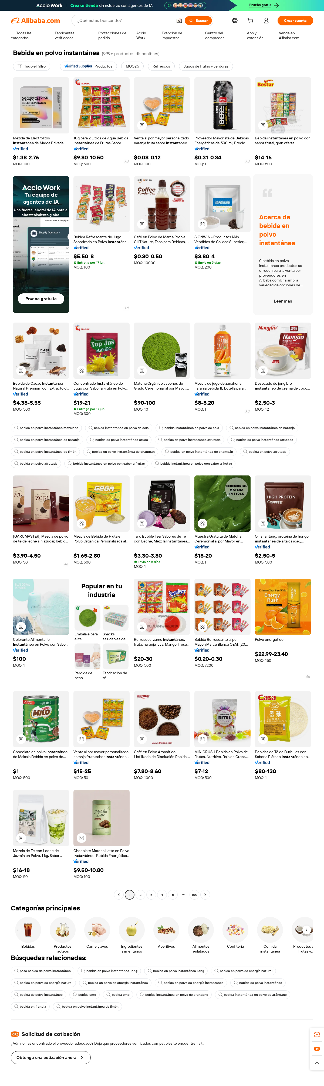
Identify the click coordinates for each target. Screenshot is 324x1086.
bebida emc (84, 995)
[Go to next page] (205, 895)
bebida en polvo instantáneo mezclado (46, 428)
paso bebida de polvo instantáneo (42, 971)
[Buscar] (198, 20)
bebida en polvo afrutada (264, 452)
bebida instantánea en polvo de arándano (174, 995)
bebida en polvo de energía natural (243, 971)
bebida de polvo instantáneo (258, 983)
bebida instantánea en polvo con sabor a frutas (106, 463)
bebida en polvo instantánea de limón (45, 452)
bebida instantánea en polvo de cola (119, 428)
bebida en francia (30, 1006)
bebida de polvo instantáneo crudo (119, 440)
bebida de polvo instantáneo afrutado (189, 440)
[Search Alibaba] (124, 21)
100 (194, 895)
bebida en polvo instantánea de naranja (262, 428)
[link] (317, 1035)
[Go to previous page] (119, 895)
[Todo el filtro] (31, 66)
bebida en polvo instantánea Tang (109, 971)
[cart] (251, 21)
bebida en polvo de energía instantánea (115, 983)
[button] (179, 20)
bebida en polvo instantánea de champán (121, 452)
